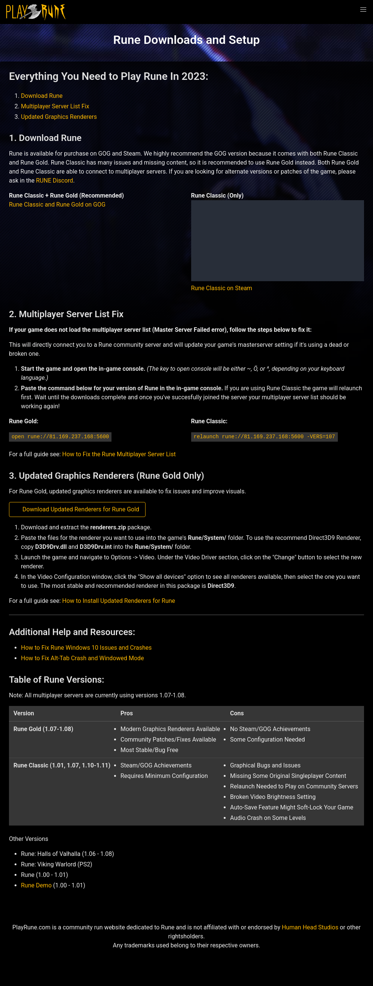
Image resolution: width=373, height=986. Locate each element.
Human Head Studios (310, 927)
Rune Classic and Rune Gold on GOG (57, 204)
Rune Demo (36, 885)
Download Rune (41, 95)
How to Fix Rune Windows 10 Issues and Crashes (86, 647)
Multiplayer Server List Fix (55, 106)
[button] (363, 9)
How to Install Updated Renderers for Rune (118, 600)
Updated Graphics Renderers (59, 116)
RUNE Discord (54, 180)
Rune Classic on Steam (222, 288)
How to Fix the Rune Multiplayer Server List (119, 454)
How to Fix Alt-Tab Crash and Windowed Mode (82, 658)
